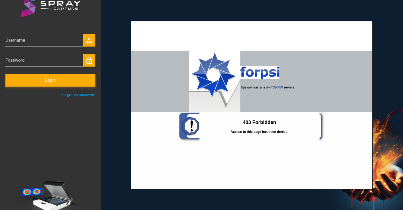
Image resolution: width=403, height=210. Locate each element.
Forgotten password (78, 95)
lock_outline (89, 60)
